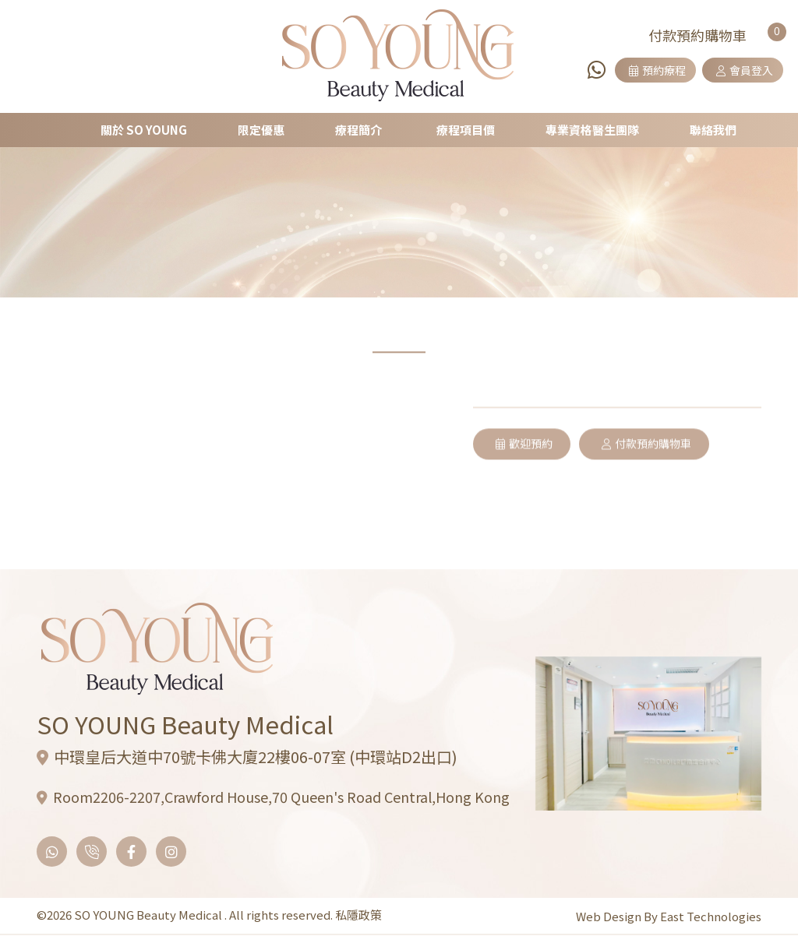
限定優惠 (263, 129)
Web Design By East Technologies (668, 916)
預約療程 (657, 70)
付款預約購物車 (647, 486)
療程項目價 (465, 129)
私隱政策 (358, 914)
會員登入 (744, 70)
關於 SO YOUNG (146, 129)
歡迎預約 (524, 486)
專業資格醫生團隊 (591, 129)
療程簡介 (360, 129)
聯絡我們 (711, 129)
